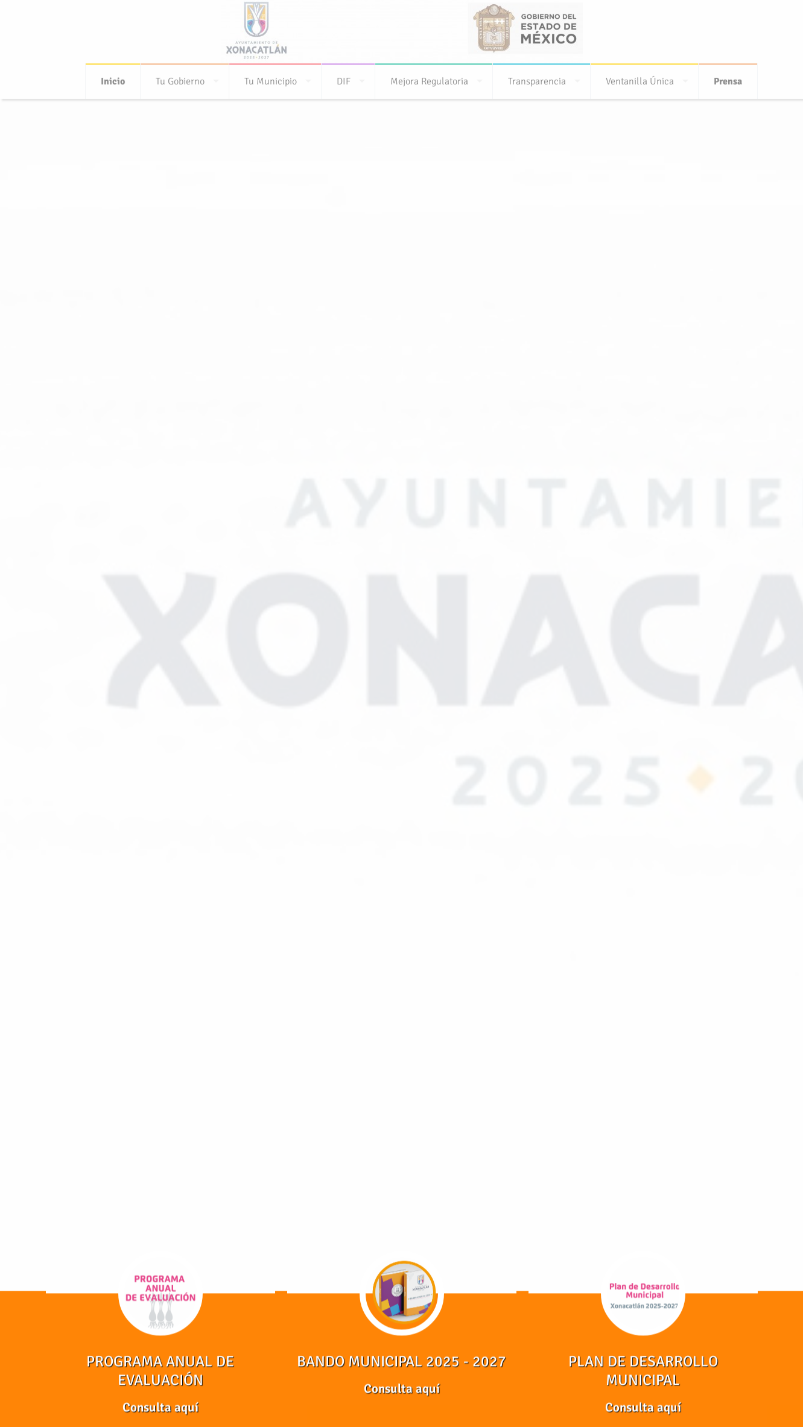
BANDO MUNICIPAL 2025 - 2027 (401, 1361)
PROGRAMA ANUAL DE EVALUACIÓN (160, 1371)
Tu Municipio (270, 78)
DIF (344, 78)
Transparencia (537, 78)
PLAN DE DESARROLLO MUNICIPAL (643, 1371)
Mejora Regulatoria (429, 78)
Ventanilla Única (640, 78)
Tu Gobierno (180, 78)
